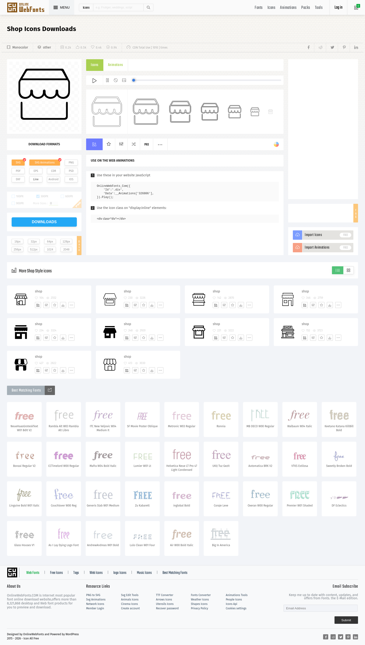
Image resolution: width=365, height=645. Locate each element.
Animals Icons (130, 599)
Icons (271, 7)
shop (38, 291)
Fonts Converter (201, 595)
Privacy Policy (199, 608)
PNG (71, 162)
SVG (18, 162)
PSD (71, 171)
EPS (36, 171)
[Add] (38, 305)
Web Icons (96, 573)
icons (86, 7)
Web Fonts (32, 573)
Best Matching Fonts (174, 573)
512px (34, 249)
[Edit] (46, 305)
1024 (50, 249)
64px (50, 241)
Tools (319, 7)
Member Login (95, 608)
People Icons (234, 599)
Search (148, 7)
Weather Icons (200, 599)
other (47, 47)
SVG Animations (44, 162)
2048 (66, 249)
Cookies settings (236, 608)
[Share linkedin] (354, 47)
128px (66, 241)
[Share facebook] (310, 47)
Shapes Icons (199, 604)
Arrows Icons (164, 599)
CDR (53, 171)
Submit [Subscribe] (346, 620)
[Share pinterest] (344, 47)
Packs (305, 7)
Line (36, 179)
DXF (18, 179)
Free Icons (56, 573)
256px (17, 249)
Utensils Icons (165, 604)
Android (54, 179)
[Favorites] (55, 305)
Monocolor (20, 47)
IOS (71, 179)
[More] (71, 305)
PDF (18, 171)
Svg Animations (95, 599)
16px (17, 241)
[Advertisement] (323, 129)
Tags (76, 573)
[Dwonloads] (63, 305)
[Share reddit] (320, 47)
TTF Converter (164, 595)
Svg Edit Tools (130, 595)
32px (34, 241)
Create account (130, 608)
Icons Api (231, 604)
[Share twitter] (332, 47)
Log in (338, 7)
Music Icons (144, 573)
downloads (44, 222)
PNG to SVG (93, 595)
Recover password (167, 608)
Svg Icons (28, 7)
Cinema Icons (129, 604)
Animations (288, 7)
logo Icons (119, 573)
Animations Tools (236, 595)
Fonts (259, 7)
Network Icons (95, 604)
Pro (146, 144)
